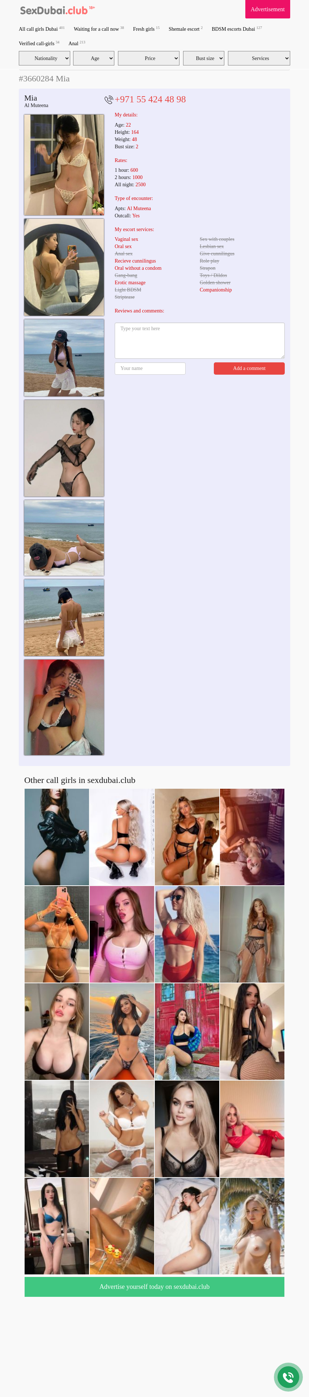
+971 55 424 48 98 (150, 99)
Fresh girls (146, 29)
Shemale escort (186, 29)
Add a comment (249, 368)
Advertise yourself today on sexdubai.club (154, 1286)
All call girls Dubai (42, 29)
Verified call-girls (39, 43)
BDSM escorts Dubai (237, 29)
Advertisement (268, 9)
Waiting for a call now (99, 29)
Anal (76, 43)
